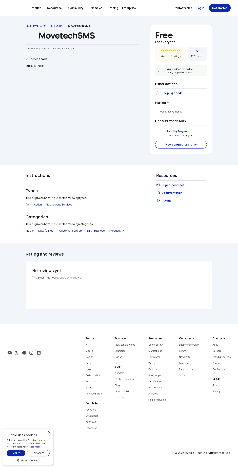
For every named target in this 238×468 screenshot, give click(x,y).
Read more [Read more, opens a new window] (34, 446)
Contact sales (183, 8)
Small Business (96, 230)
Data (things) (46, 230)
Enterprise (129, 8)
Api (27, 204)
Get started (219, 8)
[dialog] (28, 447)
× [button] (49, 432)
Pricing (113, 8)
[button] (28, 460)
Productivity (116, 230)
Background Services (59, 204)
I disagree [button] (38, 453)
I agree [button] (16, 453)
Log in (200, 8)
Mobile (30, 230)
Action (38, 204)
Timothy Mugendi (178, 131)
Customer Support (70, 230)
